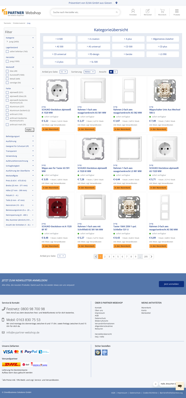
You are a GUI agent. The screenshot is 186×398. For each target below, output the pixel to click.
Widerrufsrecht (101, 321)
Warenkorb (146, 307)
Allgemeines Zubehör (163, 39)
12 (63, 72)
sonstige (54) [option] (15, 82)
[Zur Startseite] (23, 12)
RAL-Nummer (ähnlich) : (20, 220)
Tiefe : (15, 200)
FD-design (94, 54)
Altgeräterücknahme (104, 326)
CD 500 (128, 46)
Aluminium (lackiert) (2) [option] (20, 110)
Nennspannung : (17, 215)
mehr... (29, 129)
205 (146, 256)
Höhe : (16, 190)
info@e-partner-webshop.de (22, 332)
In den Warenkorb (51, 129)
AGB (97, 315)
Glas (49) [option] (13, 71)
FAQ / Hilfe (99, 337)
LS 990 (163, 54)
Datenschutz (100, 318)
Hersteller (20, 57)
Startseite (7, 23)
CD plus (163, 46)
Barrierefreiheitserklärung (171, 393)
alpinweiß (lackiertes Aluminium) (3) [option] (19, 101)
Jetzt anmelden (171, 284)
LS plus (59, 61)
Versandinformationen (104, 323)
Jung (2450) (14, 41)
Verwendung (20, 156)
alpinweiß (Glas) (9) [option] (18, 96)
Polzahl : (12, 195)
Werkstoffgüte (20, 175)
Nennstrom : (15, 205)
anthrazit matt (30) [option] (18, 124)
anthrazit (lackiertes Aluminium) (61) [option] (18, 119)
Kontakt (98, 307)
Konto (143, 310)
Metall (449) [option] (15, 79)
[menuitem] (148, 12)
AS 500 (59, 46)
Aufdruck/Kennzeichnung (20, 161)
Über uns (99, 310)
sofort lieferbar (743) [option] (19, 51)
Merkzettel (146, 313)
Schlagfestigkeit (20, 165)
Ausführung (20, 141)
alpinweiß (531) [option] (16, 92)
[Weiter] (151, 256)
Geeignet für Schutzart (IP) (20, 146)
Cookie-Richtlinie (150, 393)
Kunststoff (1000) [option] (17, 75)
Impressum (100, 313)
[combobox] (85, 12)
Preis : (16, 180)
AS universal (94, 46)
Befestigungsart (20, 136)
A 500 (60, 39)
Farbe (20, 88)
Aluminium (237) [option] (17, 106)
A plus (128, 39)
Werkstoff (20, 67)
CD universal (59, 54)
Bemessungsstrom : (19, 210)
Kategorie (20, 37)
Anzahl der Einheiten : (18, 225)
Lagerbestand (20, 47)
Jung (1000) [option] (14, 61)
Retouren (99, 328)
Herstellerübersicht (103, 334)
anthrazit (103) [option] (16, 114)
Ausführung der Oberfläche (20, 170)
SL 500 (94, 61)
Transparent (20, 151)
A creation (94, 39)
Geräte (128, 54)
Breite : (17, 185)
